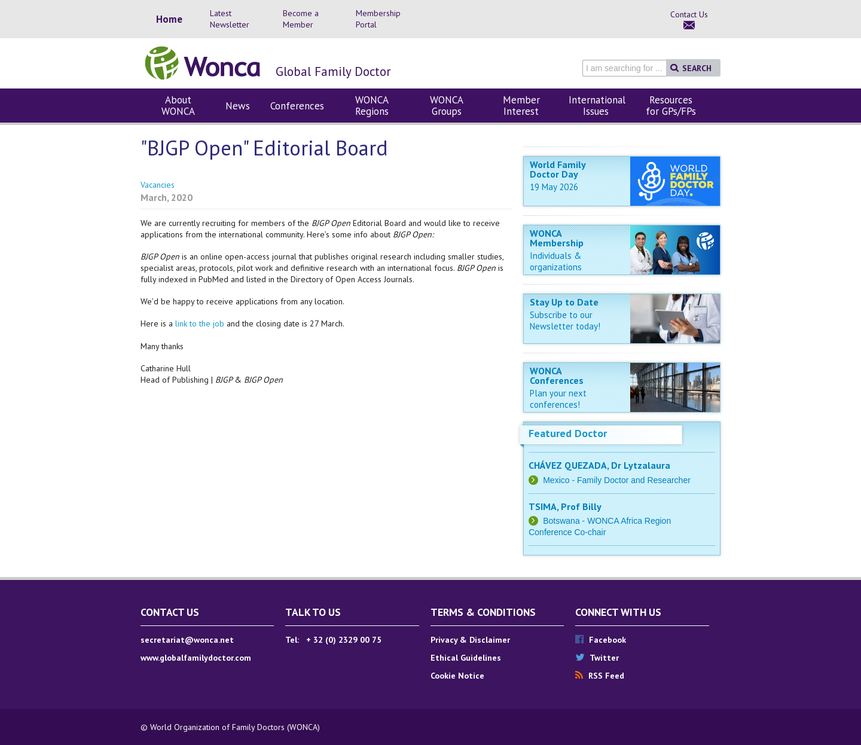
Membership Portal (378, 19)
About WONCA (178, 105)
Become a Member (301, 19)
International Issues (597, 105)
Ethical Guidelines (465, 657)
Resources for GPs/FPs (671, 105)
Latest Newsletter (229, 19)
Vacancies (158, 184)
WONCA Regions (372, 105)
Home (169, 19)
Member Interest (521, 105)
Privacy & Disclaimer (470, 639)
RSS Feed (599, 675)
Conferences (297, 105)
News (237, 105)
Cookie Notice (457, 675)
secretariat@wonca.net (187, 639)
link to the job (201, 323)
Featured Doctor (568, 433)
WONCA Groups (446, 105)
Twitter (597, 657)
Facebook (600, 639)
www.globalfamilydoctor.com (196, 657)
